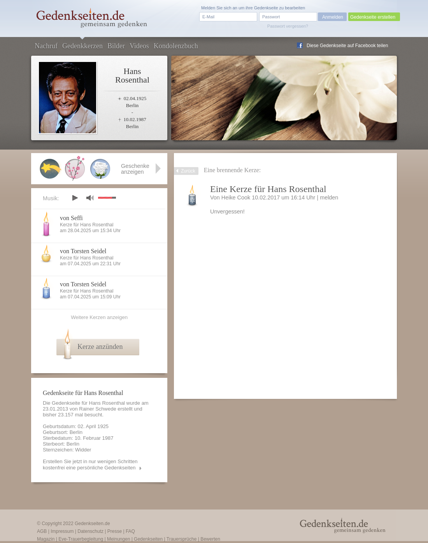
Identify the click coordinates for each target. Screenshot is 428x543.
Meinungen (118, 539)
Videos (139, 46)
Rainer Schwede (97, 409)
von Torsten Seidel (83, 251)
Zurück (188, 171)
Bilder (116, 46)
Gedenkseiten (148, 539)
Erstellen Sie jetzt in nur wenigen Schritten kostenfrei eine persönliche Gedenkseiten (90, 464)
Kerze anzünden (100, 347)
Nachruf (46, 46)
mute (89, 198)
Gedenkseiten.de (92, 523)
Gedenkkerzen (82, 46)
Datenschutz (90, 531)
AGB (42, 531)
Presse (114, 531)
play (74, 198)
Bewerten (210, 539)
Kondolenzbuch (176, 46)
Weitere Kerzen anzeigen (99, 317)
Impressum (62, 531)
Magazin (45, 539)
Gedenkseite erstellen (372, 17)
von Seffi (71, 218)
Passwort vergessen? (287, 26)
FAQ (130, 531)
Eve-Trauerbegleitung (80, 539)
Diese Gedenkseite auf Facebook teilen (347, 45)
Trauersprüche (182, 539)
